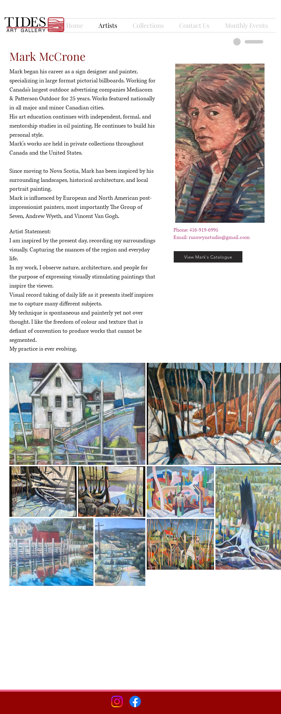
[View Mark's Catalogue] (208, 257)
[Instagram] (117, 701)
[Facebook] (135, 701)
